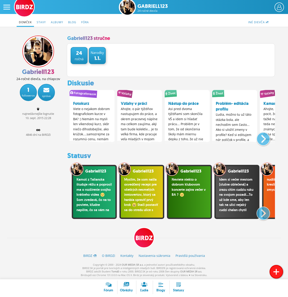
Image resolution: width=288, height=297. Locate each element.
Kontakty (126, 255)
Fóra (85, 22)
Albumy (57, 22)
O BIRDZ (108, 255)
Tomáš (115, 271)
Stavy (41, 22)
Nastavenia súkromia (154, 255)
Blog (72, 22)
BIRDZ (144, 238)
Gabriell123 (152, 8)
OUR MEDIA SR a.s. (133, 264)
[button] (259, 137)
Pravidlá (190, 255)
